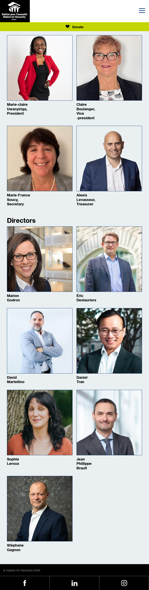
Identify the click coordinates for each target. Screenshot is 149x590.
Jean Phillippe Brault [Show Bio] (84, 463)
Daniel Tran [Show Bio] (81, 379)
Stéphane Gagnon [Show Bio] (15, 547)
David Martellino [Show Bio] (15, 379)
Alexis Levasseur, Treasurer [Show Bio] (85, 199)
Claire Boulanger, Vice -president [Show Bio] (85, 111)
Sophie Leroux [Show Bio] (13, 461)
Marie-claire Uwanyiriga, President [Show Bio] (17, 109)
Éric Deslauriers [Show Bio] (86, 298)
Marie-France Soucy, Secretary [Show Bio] (18, 199)
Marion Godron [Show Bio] (13, 298)
